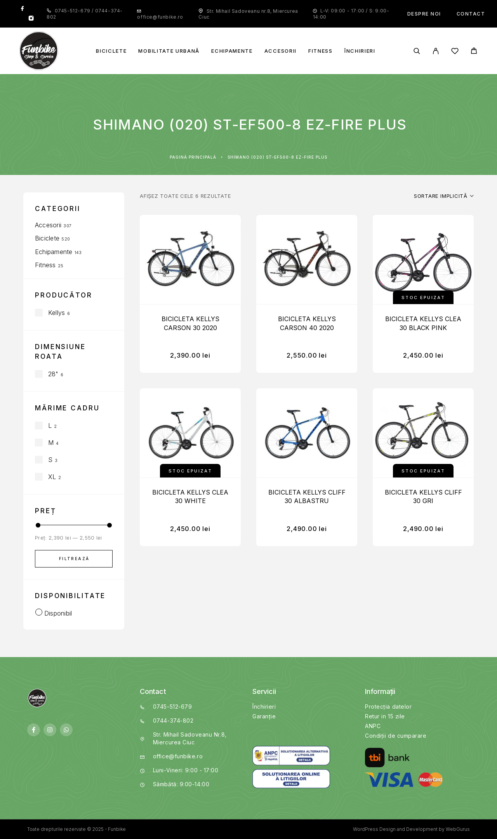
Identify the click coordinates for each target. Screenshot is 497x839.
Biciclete (111, 51)
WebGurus (458, 829)
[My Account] (435, 51)
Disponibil (58, 613)
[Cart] (473, 52)
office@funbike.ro (160, 17)
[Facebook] (22, 9)
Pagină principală (193, 157)
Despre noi (424, 14)
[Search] (416, 51)
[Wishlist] (454, 52)
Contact (471, 14)
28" (53, 374)
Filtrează (74, 558)
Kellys (56, 313)
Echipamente (232, 51)
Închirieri (359, 51)
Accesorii (280, 51)
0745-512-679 (73, 11)
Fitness (320, 51)
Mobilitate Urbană (169, 51)
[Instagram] (31, 19)
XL (52, 477)
